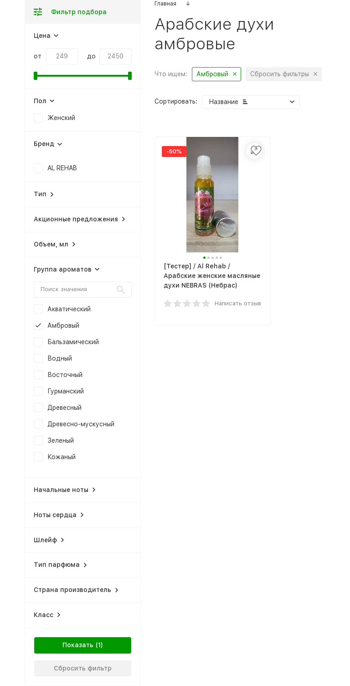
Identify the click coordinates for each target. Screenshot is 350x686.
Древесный (64, 407)
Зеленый (60, 440)
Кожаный (61, 457)
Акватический (69, 309)
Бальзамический (73, 342)
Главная (165, 3)
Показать (77, 645)
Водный (59, 358)
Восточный (64, 374)
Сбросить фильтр (83, 668)
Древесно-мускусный (80, 424)
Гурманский (65, 391)
